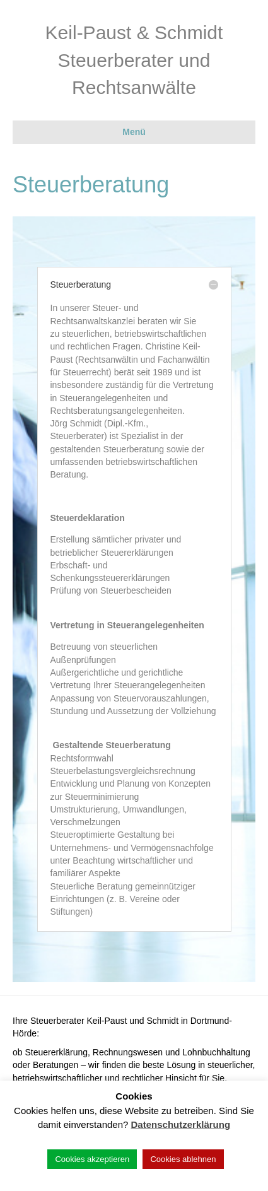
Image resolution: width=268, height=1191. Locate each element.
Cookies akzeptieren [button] (92, 1159)
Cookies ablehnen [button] (183, 1159)
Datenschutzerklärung (181, 1124)
